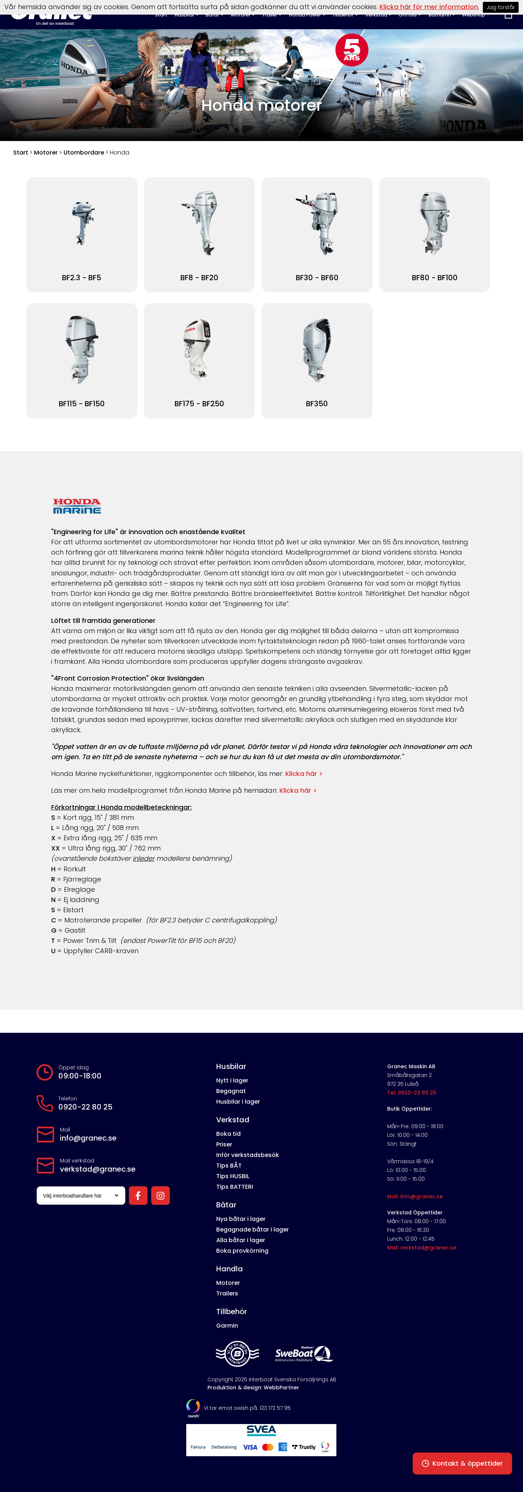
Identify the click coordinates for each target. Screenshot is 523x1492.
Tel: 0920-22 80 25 (411, 1092)
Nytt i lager (232, 1080)
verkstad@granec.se (97, 1169)
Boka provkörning (242, 1250)
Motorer (46, 152)
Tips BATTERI (234, 1187)
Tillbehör (231, 1311)
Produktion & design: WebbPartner (253, 1387)
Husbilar (231, 1066)
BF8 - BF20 (199, 278)
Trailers (227, 1293)
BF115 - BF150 (82, 404)
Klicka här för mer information (428, 6)
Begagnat (231, 1091)
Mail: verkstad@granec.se (421, 1247)
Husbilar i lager (238, 1101)
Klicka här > (304, 773)
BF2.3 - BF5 (81, 278)
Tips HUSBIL (232, 1176)
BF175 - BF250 (199, 404)
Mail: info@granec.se (415, 1196)
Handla (229, 1268)
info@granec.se (88, 1138)
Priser (224, 1144)
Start (20, 152)
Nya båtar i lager (241, 1219)
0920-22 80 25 (85, 1107)
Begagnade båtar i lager (252, 1229)
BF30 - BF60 (317, 278)
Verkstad (232, 1119)
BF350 (317, 404)
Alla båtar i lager (240, 1240)
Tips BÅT (229, 1165)
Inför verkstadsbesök (247, 1155)
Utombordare (84, 152)
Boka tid (228, 1134)
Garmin (227, 1325)
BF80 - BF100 (435, 278)
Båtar (226, 1204)
